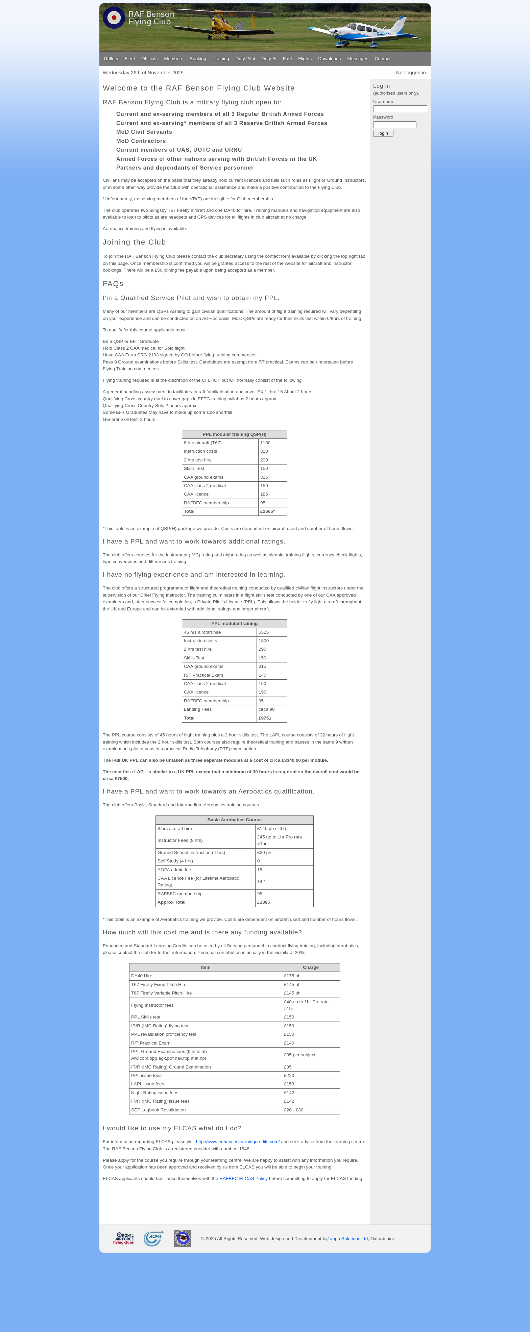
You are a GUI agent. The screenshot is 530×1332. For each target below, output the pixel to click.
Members (173, 58)
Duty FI (269, 58)
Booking (198, 58)
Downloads (329, 58)
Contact (383, 58)
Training (221, 58)
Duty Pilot (245, 58)
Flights (305, 58)
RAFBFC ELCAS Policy (243, 1178)
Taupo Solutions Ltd (348, 1238)
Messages (357, 58)
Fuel (287, 58)
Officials (149, 58)
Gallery (111, 58)
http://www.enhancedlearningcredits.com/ (238, 1141)
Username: (384, 101)
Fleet (130, 58)
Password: (383, 117)
